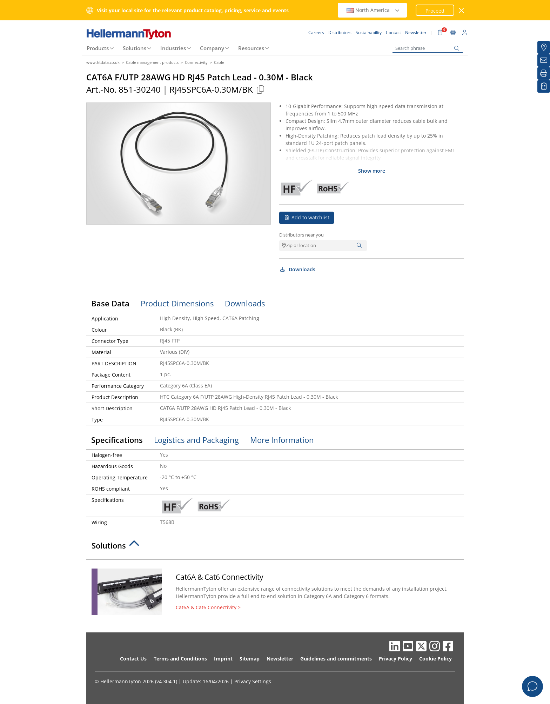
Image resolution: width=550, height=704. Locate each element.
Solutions (134, 48)
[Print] (543, 73)
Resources (251, 48)
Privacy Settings (252, 681)
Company (212, 48)
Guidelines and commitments (336, 658)
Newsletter (280, 658)
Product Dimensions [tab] (177, 303)
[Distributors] (543, 47)
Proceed (434, 10)
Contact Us (133, 658)
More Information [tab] (282, 439)
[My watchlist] (543, 86)
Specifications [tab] (117, 439)
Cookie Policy (435, 658)
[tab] (275, 547)
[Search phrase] (428, 48)
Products (98, 48)
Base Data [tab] (110, 303)
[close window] (462, 10)
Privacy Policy (395, 658)
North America (373, 10)
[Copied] (260, 89)
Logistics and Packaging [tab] (196, 439)
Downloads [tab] (245, 303)
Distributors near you (301, 235)
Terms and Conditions (180, 658)
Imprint (223, 658)
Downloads (297, 269)
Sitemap (250, 658)
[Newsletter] (543, 60)
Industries (173, 48)
